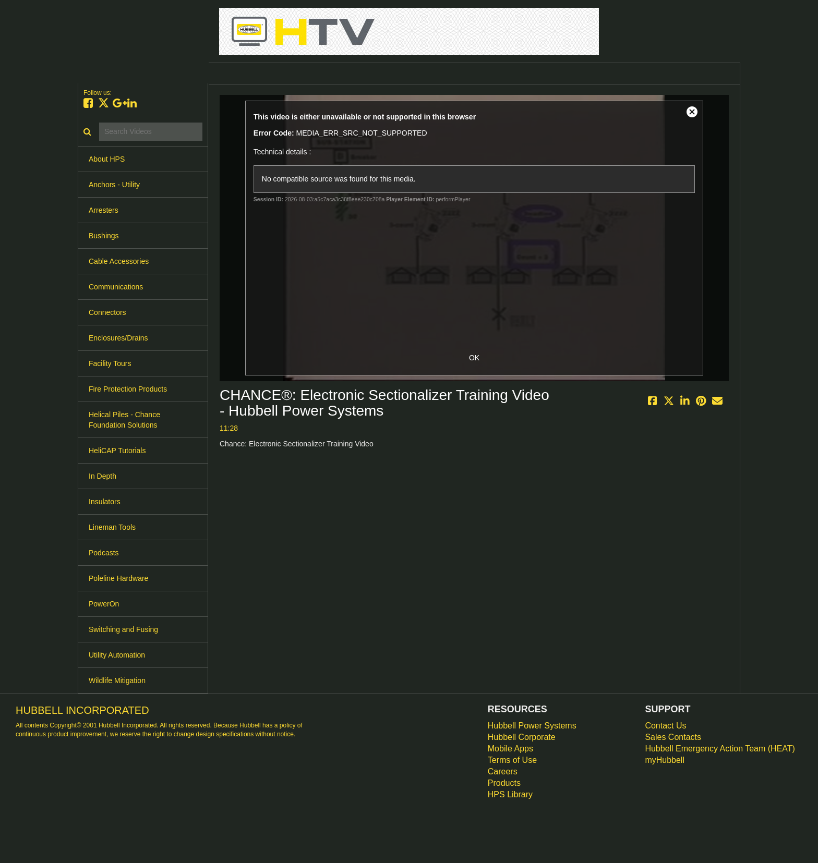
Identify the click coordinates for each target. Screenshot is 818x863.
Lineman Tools (112, 527)
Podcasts (104, 553)
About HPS (107, 159)
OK (474, 358)
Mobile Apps (510, 748)
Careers (503, 771)
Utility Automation (117, 655)
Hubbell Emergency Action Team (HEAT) (720, 748)
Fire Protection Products (128, 389)
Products (504, 783)
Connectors (107, 312)
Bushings (104, 236)
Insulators (105, 501)
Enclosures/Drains (118, 338)
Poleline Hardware (118, 578)
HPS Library (510, 794)
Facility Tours (110, 363)
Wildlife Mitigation (117, 680)
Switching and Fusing (123, 629)
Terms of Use (512, 760)
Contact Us (665, 725)
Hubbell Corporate (522, 737)
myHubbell (664, 760)
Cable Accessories (119, 261)
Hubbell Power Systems (532, 725)
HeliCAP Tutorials (117, 450)
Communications (116, 287)
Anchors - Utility (114, 184)
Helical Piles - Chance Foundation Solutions (124, 419)
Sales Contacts (673, 737)
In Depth (102, 476)
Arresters (103, 210)
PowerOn (104, 604)
